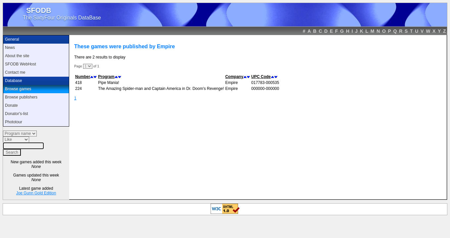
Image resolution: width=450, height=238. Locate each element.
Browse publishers (21, 97)
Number (82, 76)
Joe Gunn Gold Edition (36, 193)
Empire (231, 82)
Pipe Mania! (108, 82)
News (10, 47)
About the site (17, 56)
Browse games (18, 89)
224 (78, 88)
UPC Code (261, 76)
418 (78, 82)
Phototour (13, 122)
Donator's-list (16, 113)
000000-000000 (265, 88)
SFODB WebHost (20, 64)
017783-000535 (265, 82)
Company (234, 76)
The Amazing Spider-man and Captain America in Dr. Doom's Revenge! (161, 88)
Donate (11, 105)
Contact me (15, 72)
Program (106, 76)
